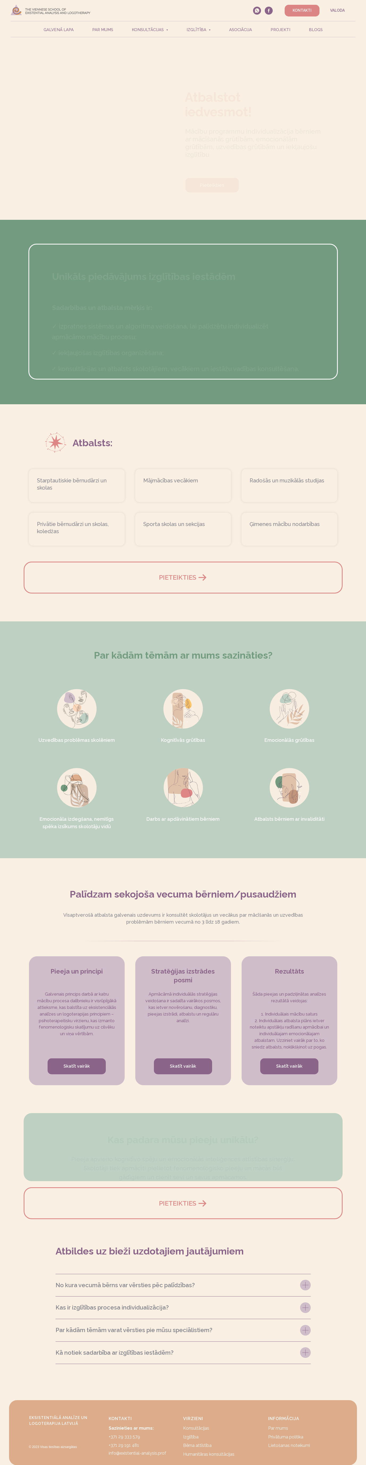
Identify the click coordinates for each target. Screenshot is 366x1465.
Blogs (316, 29)
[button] (183, 577)
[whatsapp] (257, 11)
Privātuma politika (285, 1436)
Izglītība (191, 1436)
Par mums (102, 29)
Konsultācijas (196, 1428)
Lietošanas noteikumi (289, 1445)
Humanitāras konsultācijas (208, 1454)
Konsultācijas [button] (148, 29)
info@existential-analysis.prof (137, 1453)
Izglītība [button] (197, 29)
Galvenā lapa (59, 29)
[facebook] (269, 11)
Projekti (280, 29)
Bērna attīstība (197, 1445)
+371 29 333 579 (124, 1436)
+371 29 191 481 (124, 1445)
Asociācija (240, 29)
